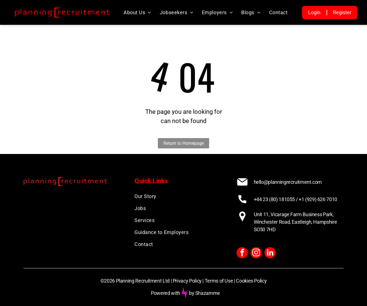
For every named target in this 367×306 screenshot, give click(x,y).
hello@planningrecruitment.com (288, 182)
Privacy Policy (187, 281)
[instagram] (256, 253)
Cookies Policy (251, 281)
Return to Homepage (183, 143)
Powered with (165, 293)
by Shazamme (204, 293)
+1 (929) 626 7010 (318, 199)
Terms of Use (219, 281)
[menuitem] (137, 12)
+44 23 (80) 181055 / (276, 199)
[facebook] (242, 253)
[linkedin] (270, 253)
